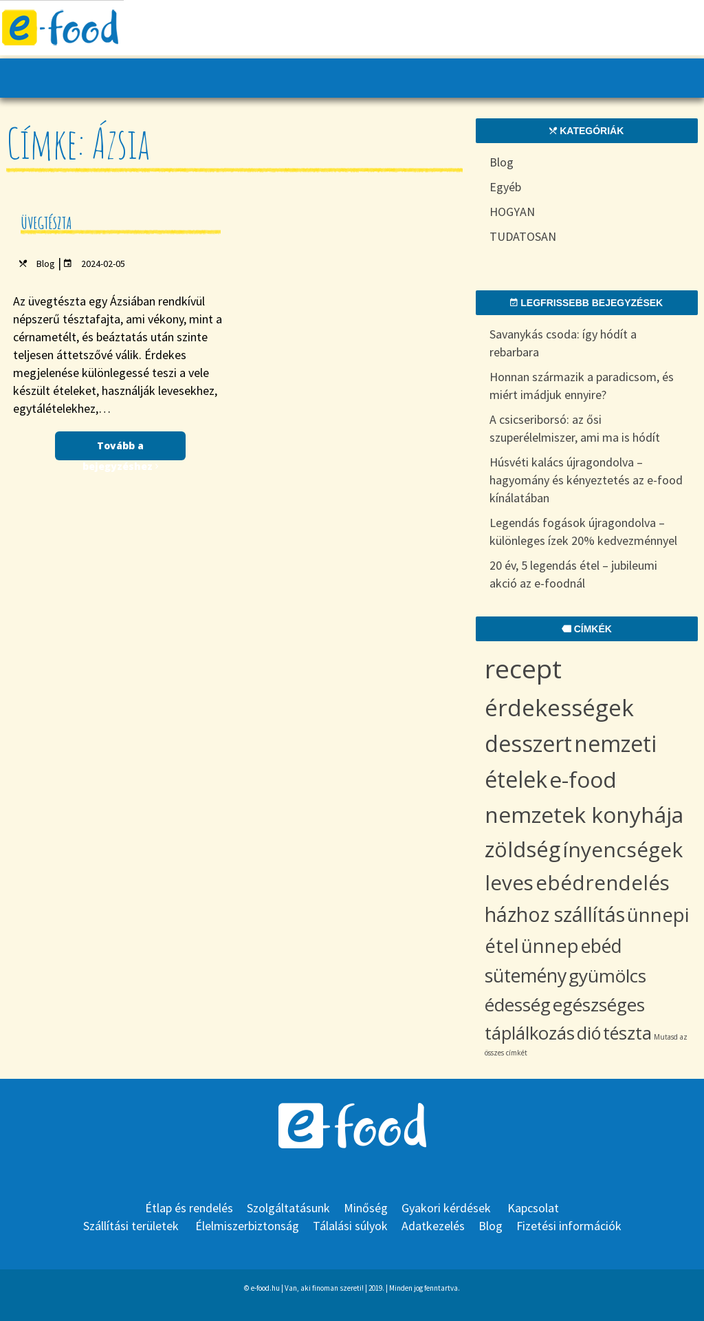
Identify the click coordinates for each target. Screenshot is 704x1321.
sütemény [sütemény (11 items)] (525, 975)
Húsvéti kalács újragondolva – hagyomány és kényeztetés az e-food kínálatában (586, 480)
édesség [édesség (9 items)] (518, 1005)
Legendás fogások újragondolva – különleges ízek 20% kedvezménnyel (583, 531)
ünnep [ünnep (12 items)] (550, 945)
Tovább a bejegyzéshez (120, 449)
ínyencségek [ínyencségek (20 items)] (622, 849)
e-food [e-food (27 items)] (583, 779)
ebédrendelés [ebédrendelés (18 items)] (603, 882)
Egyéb (505, 187)
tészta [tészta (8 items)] (627, 1032)
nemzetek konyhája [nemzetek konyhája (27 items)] (584, 814)
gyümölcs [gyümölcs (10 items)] (607, 975)
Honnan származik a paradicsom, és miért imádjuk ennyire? (582, 385)
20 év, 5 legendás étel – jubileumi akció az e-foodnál (573, 574)
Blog (45, 263)
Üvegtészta (46, 223)
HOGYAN (512, 211)
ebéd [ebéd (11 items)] (601, 945)
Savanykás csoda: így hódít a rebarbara (563, 343)
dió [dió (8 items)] (589, 1032)
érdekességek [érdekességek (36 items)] (559, 707)
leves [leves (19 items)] (509, 882)
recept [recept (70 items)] (523, 668)
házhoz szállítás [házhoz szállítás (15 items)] (555, 914)
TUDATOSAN (523, 236)
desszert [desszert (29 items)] (528, 743)
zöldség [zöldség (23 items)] (522, 849)
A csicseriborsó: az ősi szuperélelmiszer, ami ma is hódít (575, 428)
